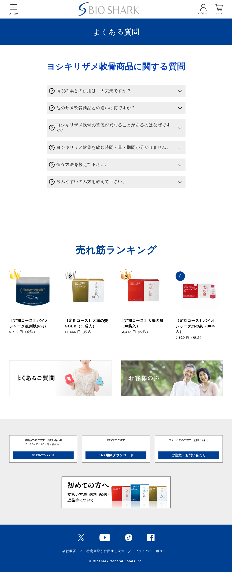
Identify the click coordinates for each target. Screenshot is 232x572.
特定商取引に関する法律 (106, 551)
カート (219, 13)
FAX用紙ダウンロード (116, 455)
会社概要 (69, 551)
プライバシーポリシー (152, 551)
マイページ (203, 13)
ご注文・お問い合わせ (188, 455)
